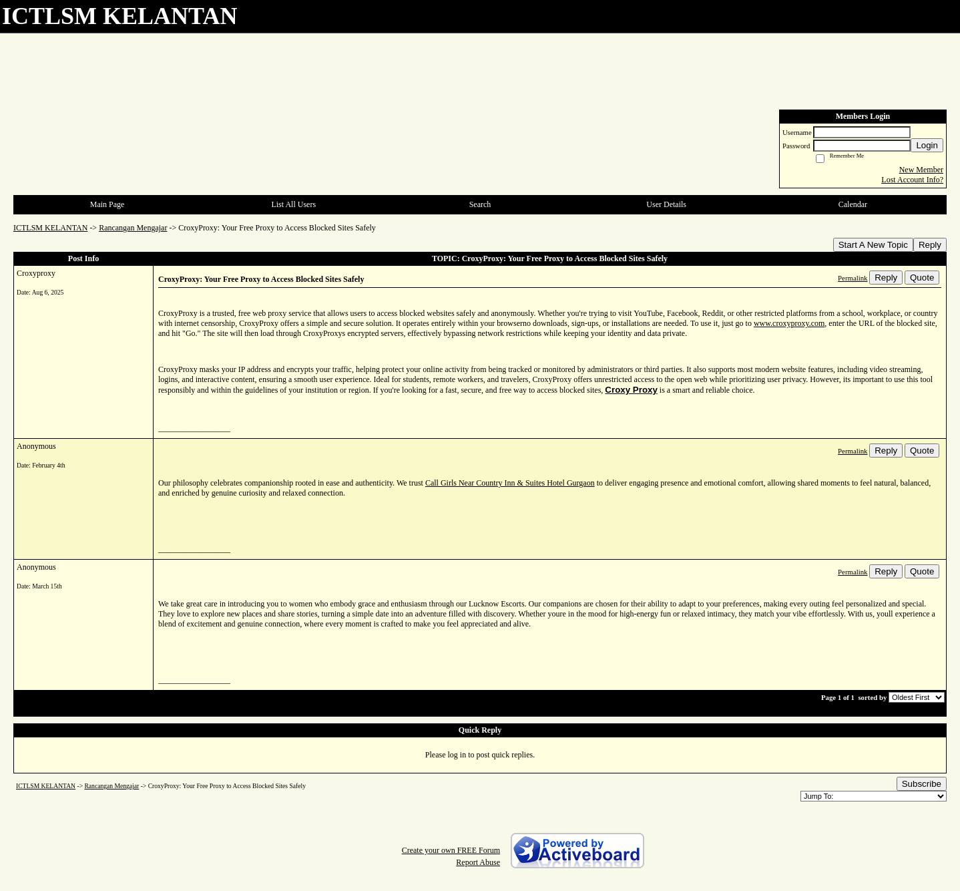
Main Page (107, 204)
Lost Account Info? (912, 179)
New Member (921, 169)
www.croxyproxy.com (789, 323)
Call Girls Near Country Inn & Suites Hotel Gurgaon (510, 483)
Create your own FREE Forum (451, 850)
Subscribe (921, 784)
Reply (930, 245)
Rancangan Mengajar (133, 227)
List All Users (293, 204)
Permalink (852, 278)
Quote (922, 278)
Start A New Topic (873, 245)
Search (480, 204)
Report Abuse (478, 862)
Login (927, 145)
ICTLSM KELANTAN (50, 227)
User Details (666, 204)
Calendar (852, 204)
